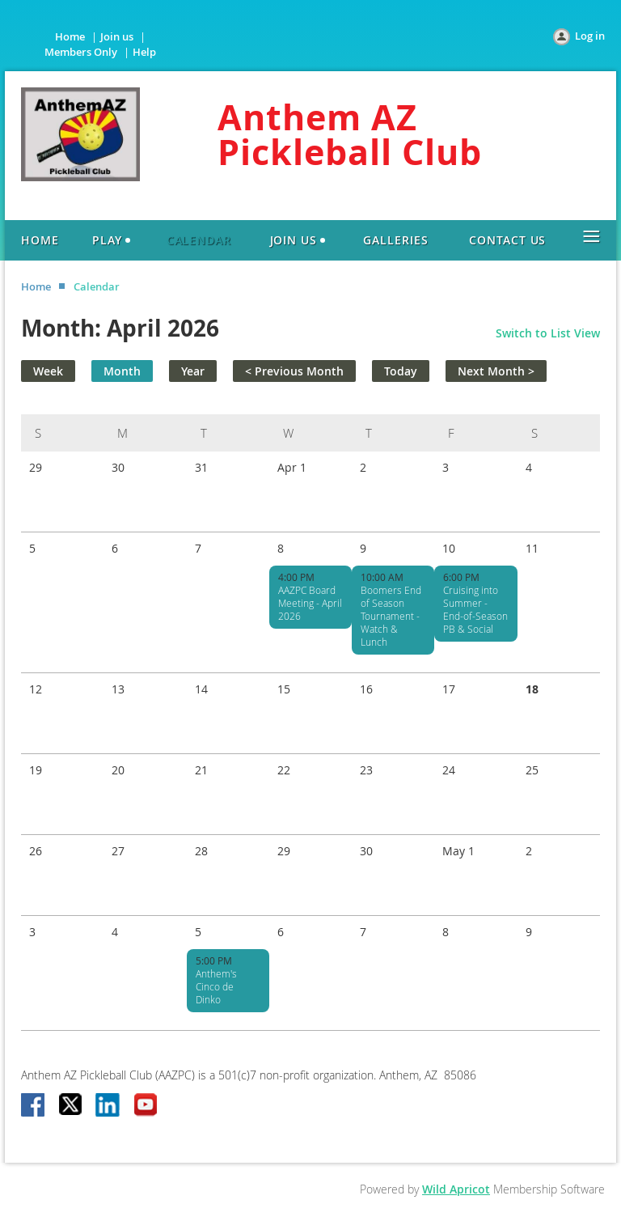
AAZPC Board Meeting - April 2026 (310, 602)
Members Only (80, 52)
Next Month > (496, 371)
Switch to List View (548, 333)
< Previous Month (294, 371)
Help (144, 52)
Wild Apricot (456, 1189)
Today (400, 371)
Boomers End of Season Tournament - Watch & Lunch (391, 615)
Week (48, 371)
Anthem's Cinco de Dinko (216, 986)
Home (70, 36)
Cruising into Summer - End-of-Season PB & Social (475, 609)
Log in (590, 35)
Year (193, 371)
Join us (116, 36)
